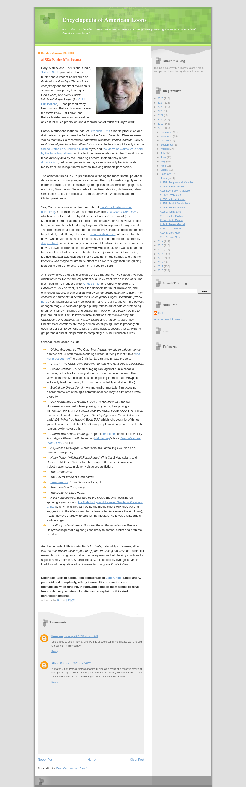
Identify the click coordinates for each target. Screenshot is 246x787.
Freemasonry (59, 482)
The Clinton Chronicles (122, 212)
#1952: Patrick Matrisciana (175, 203)
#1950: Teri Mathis (170, 211)
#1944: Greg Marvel (171, 237)
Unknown (57, 636)
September (167, 144)
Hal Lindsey (102, 438)
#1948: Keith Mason (171, 220)
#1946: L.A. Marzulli (171, 228)
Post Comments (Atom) (72, 768)
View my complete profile (168, 319)
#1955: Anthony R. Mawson (175, 190)
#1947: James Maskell (172, 224)
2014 (161, 253)
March (164, 169)
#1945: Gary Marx (170, 232)
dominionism (49, 162)
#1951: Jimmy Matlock (172, 207)
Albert (55, 663)
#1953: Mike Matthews (173, 199)
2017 (161, 241)
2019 (161, 123)
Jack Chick (113, 577)
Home (92, 759)
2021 (161, 115)
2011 (161, 266)
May (163, 161)
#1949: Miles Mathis (171, 216)
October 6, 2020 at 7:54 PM (75, 663)
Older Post (137, 759)
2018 (161, 127)
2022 (161, 111)
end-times (109, 434)
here (44, 301)
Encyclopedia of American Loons (104, 20)
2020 (161, 119)
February (166, 174)
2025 (161, 98)
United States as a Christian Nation (64, 149)
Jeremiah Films (100, 131)
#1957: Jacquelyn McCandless (177, 182)
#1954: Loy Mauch (170, 194)
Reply (54, 651)
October (165, 140)
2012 (161, 262)
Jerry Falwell (49, 243)
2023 (161, 106)
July (163, 153)
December (167, 132)
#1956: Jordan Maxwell (173, 186)
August (165, 148)
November (167, 136)
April (163, 165)
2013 (161, 258)
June (164, 157)
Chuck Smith (91, 283)
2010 (161, 270)
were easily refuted (102, 234)
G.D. (161, 313)
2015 (161, 249)
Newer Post (45, 759)
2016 (161, 245)
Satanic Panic (50, 72)
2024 (161, 102)
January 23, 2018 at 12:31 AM (81, 636)
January (165, 178)
